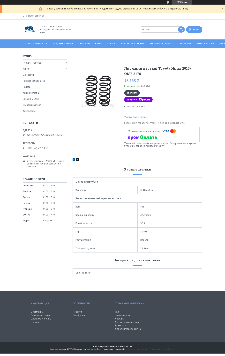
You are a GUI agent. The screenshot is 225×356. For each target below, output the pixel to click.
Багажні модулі (31, 99)
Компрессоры (122, 315)
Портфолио (79, 315)
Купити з (140, 99)
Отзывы (35, 322)
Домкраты (120, 325)
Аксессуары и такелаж (127, 322)
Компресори (184, 43)
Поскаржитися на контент (136, 349)
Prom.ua (128, 346)
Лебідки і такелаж (63, 43)
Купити (133, 93)
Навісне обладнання (132, 43)
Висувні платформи (161, 43)
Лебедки (119, 318)
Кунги (98, 43)
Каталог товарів (34, 43)
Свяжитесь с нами (40, 315)
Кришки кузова (205, 43)
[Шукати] (181, 29)
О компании (37, 312)
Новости (77, 312)
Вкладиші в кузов (32, 105)
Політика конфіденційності (162, 349)
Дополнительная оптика (128, 329)
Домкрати (84, 43)
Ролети (111, 43)
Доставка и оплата (41, 318)
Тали (117, 312)
